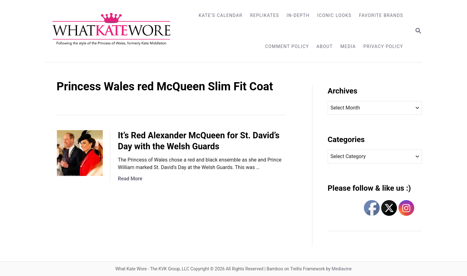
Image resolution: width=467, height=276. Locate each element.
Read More (130, 179)
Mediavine (342, 268)
